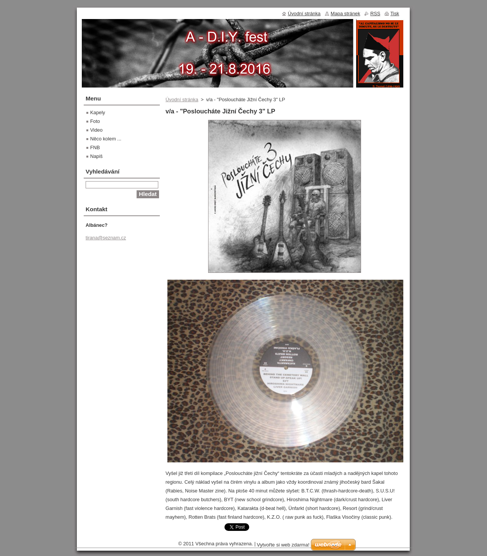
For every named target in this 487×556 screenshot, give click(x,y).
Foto (95, 121)
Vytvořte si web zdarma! (283, 545)
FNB (95, 147)
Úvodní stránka (182, 99)
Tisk (394, 13)
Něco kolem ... (105, 139)
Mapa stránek (345, 13)
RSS (375, 13)
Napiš (96, 156)
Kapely (97, 112)
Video (96, 130)
